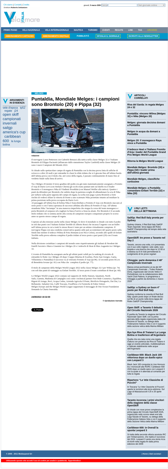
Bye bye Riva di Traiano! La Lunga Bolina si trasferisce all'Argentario (146, 333)
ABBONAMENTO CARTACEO (20, 36)
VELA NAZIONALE (31, 30)
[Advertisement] (84, 67)
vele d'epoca (10, 107)
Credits (26, 5)
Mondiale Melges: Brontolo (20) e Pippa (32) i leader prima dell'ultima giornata (145, 170)
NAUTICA (78, 30)
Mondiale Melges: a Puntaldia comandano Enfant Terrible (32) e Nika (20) (146, 191)
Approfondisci (74, 461)
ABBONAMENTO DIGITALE (56, 36)
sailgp (7, 128)
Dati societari (155, 454)
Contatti (17, 5)
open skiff (11, 114)
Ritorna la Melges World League (145, 161)
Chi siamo (8, 5)
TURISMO (92, 30)
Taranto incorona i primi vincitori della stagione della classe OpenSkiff (145, 403)
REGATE (119, 30)
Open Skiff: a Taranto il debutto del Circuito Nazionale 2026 (144, 309)
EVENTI (106, 30)
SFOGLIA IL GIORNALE (108, 36)
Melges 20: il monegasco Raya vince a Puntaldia (144, 141)
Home (145, 454)
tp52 (22, 107)
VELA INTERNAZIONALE (57, 30)
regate (8, 110)
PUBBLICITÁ (83, 36)
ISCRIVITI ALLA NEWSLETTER (143, 36)
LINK (130, 30)
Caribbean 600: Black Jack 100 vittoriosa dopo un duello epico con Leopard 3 (144, 357)
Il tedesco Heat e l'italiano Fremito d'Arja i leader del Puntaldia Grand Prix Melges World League (146, 152)
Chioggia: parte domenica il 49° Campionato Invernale (145, 261)
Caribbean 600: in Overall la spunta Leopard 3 (142, 429)
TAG (140, 30)
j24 (16, 110)
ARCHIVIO (152, 30)
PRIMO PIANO (10, 30)
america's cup (14, 132)
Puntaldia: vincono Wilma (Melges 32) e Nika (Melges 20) (146, 115)
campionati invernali (12, 121)
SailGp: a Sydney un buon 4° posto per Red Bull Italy (143, 288)
